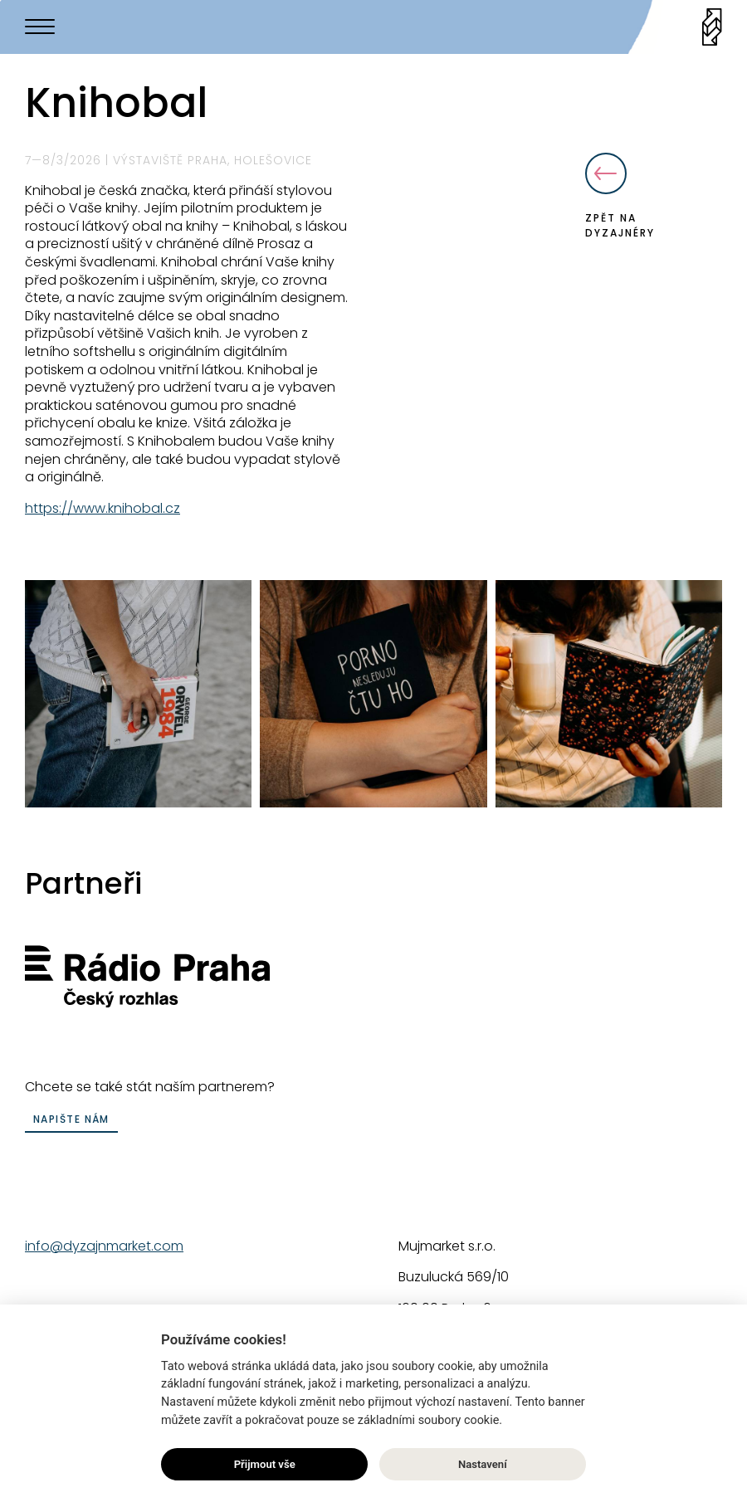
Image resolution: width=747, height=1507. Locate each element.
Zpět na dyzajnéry (620, 196)
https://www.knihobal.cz (102, 508)
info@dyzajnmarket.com (104, 1246)
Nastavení (482, 1464)
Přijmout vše (264, 1464)
